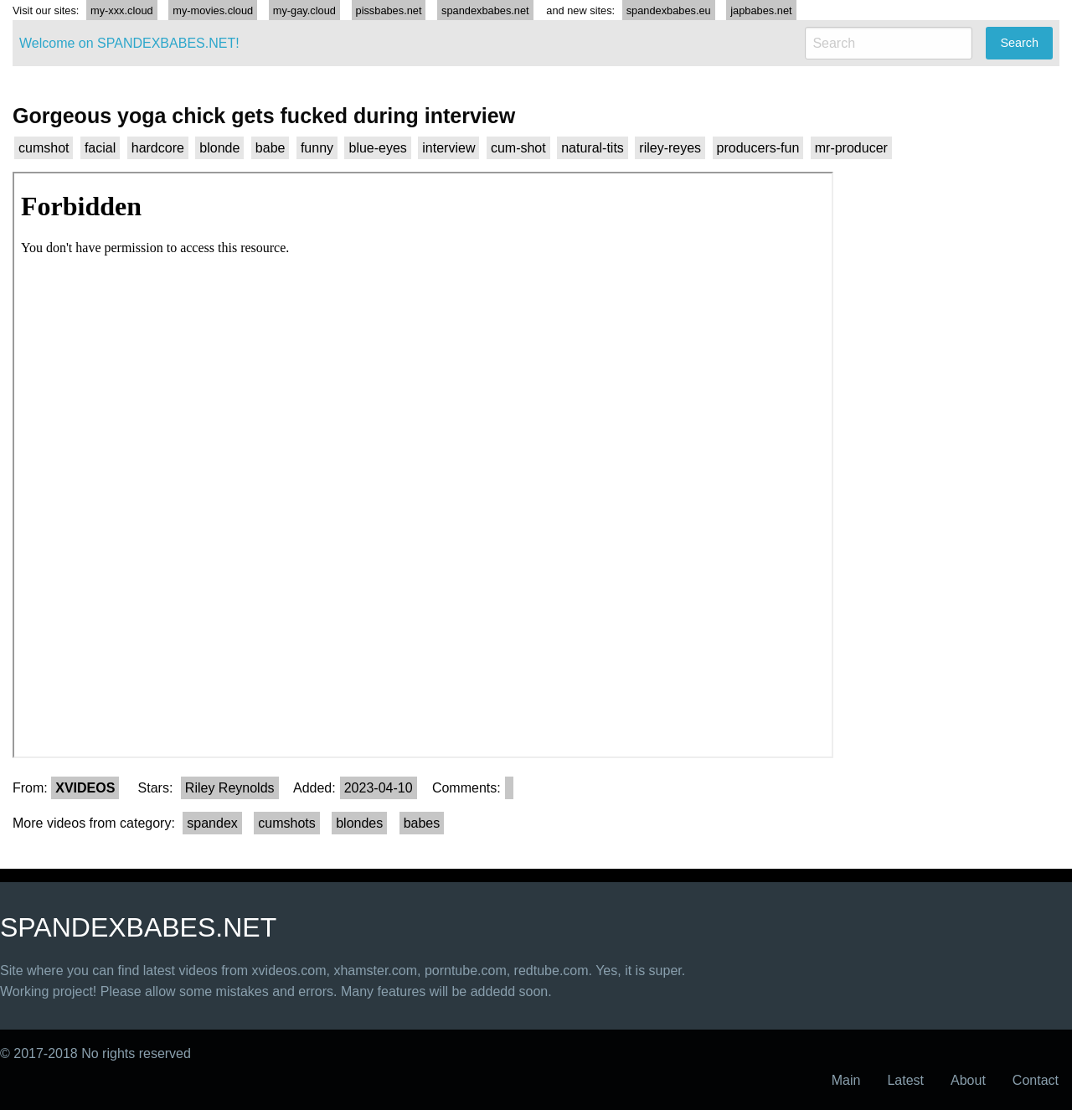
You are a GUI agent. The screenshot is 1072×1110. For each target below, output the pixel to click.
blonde (219, 148)
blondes (359, 823)
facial (100, 148)
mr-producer (851, 148)
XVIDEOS (85, 788)
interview (448, 148)
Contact (1036, 1080)
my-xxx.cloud (121, 10)
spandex (212, 823)
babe (270, 148)
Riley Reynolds (230, 788)
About (968, 1080)
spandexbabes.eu (668, 10)
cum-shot (518, 148)
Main (846, 1080)
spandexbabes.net (485, 10)
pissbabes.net (389, 10)
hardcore (157, 148)
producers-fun (758, 148)
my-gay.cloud (304, 10)
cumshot (43, 148)
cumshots (286, 823)
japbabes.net (760, 10)
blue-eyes (377, 148)
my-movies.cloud (213, 10)
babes (422, 823)
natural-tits (592, 148)
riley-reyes (670, 148)
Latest (905, 1080)
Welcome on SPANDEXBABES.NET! (129, 43)
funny (317, 148)
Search (1019, 42)
